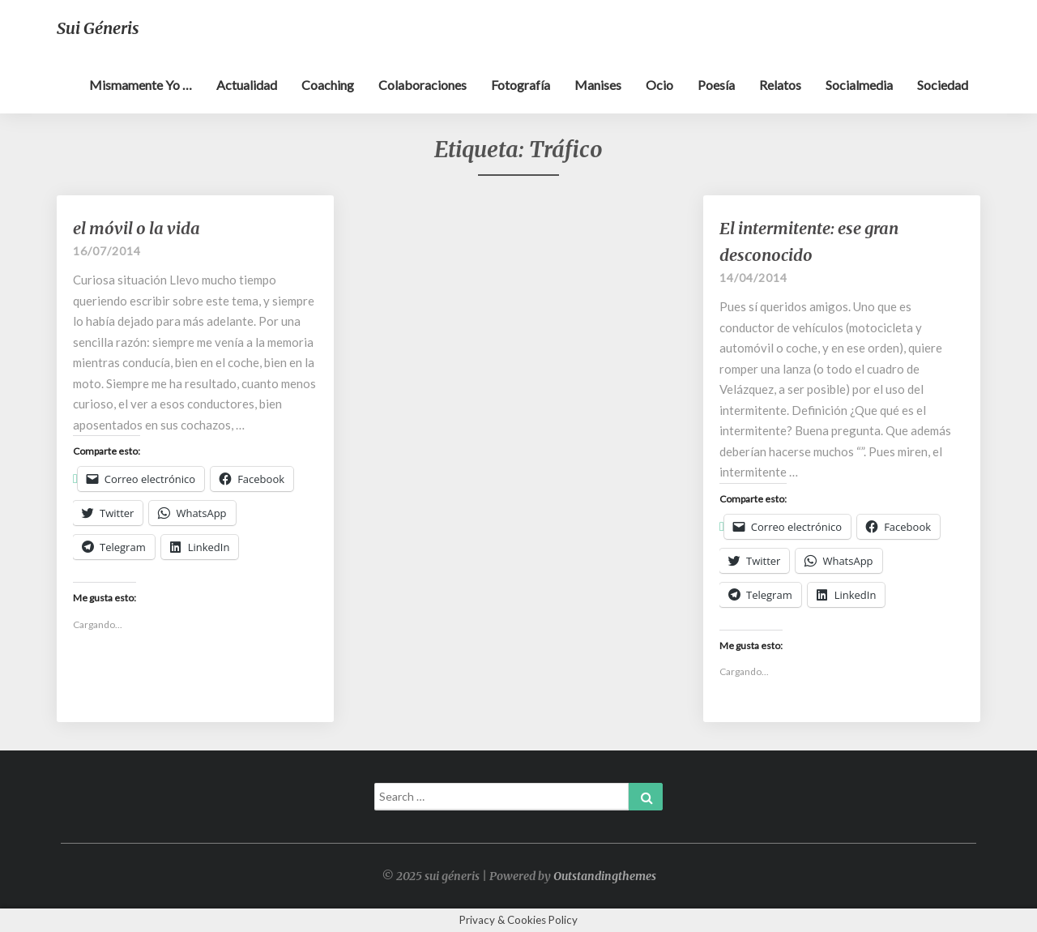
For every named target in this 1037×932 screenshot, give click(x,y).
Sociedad (942, 84)
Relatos (780, 84)
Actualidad (246, 84)
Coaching (327, 84)
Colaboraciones (422, 84)
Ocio (659, 84)
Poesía (716, 84)
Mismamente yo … (140, 84)
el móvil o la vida (136, 228)
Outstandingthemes (604, 876)
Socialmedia (859, 84)
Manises (597, 84)
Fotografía (520, 84)
